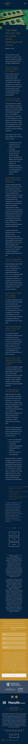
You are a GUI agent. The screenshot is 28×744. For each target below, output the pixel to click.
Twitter (14, 539)
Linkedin (14, 544)
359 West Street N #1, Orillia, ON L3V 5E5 (14, 709)
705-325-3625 (15, 710)
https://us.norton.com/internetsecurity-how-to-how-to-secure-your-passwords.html (18, 498)
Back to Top (14, 735)
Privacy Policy (23, 669)
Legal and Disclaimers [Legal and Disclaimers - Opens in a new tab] (10, 731)
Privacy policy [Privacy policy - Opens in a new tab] (19, 731)
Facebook (14, 533)
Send (14, 675)
